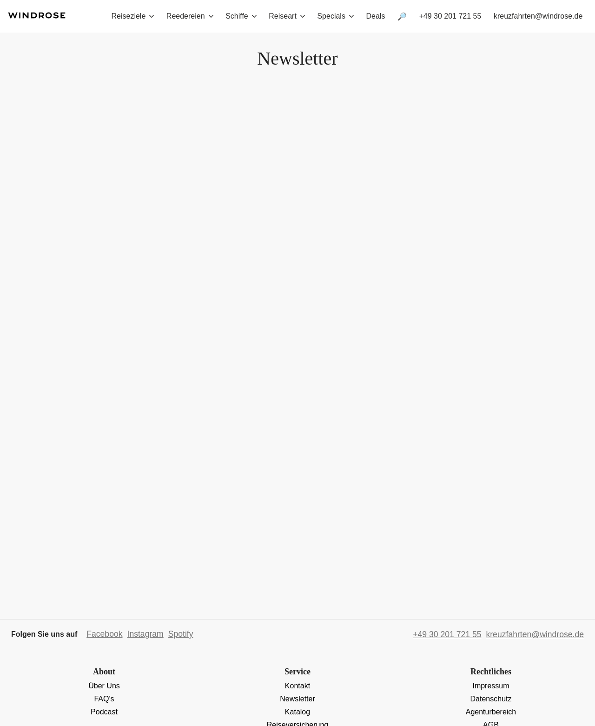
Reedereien (189, 16)
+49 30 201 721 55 (450, 16)
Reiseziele (133, 16)
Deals (375, 16)
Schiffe (241, 16)
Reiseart (287, 16)
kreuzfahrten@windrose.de (538, 16)
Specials (335, 16)
